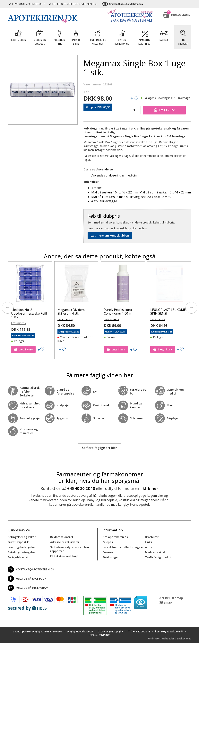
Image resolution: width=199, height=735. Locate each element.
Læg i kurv (164, 110)
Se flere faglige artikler (99, 448)
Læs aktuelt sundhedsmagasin (123, 547)
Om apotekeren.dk (115, 537)
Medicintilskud (155, 552)
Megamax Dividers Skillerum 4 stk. (117, 312)
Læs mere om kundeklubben (110, 235)
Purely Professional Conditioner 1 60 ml (164, 312)
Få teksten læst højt (64, 556)
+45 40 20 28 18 (81, 488)
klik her (150, 488)
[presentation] (7, 308)
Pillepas (107, 542)
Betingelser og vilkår (22, 537)
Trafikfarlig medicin (158, 557)
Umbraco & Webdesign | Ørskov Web (169, 638)
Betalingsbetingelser (22, 552)
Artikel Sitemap (171, 598)
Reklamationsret (61, 537)
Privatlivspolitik (18, 542)
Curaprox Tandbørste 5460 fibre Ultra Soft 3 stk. (27, 313)
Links (148, 542)
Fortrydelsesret (18, 557)
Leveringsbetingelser (22, 547)
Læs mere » (18, 323)
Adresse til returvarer (64, 542)
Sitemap (165, 602)
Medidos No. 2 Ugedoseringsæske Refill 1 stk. (75, 313)
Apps (148, 547)
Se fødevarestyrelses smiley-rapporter (69, 549)
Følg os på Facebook (27, 578)
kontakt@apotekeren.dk (31, 569)
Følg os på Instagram (28, 588)
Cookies (107, 552)
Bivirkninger (110, 557)
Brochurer (152, 537)
